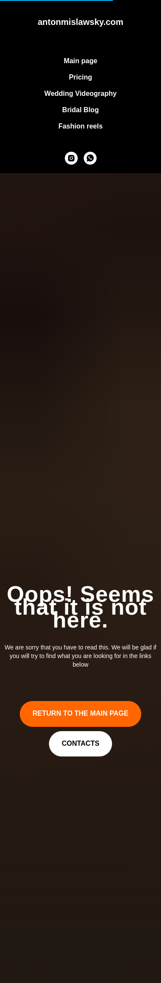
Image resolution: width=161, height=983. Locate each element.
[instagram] (71, 158)
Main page (80, 60)
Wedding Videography (80, 93)
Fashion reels (80, 126)
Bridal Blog (80, 109)
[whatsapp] (90, 158)
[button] (80, 744)
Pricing (80, 77)
